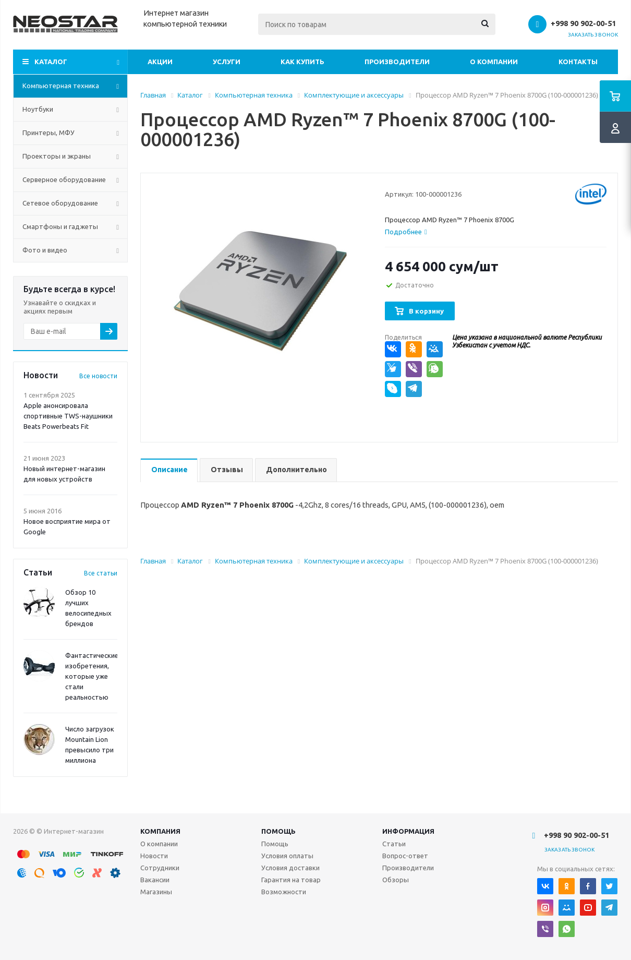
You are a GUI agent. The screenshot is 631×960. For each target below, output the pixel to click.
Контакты (578, 61)
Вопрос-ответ (405, 855)
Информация (408, 831)
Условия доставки (290, 867)
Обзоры (395, 879)
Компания (160, 831)
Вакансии (154, 879)
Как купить (302, 61)
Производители (397, 61)
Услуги (226, 61)
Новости (154, 855)
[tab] (406, 231)
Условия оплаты (287, 855)
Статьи (394, 843)
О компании (494, 61)
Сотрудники (159, 867)
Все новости (98, 376)
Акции (160, 61)
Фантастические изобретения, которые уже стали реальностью (91, 676)
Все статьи (100, 573)
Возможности (283, 891)
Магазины (156, 891)
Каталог (50, 61)
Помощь (278, 831)
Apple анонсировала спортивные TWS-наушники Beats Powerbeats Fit (68, 416)
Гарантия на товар (291, 879)
